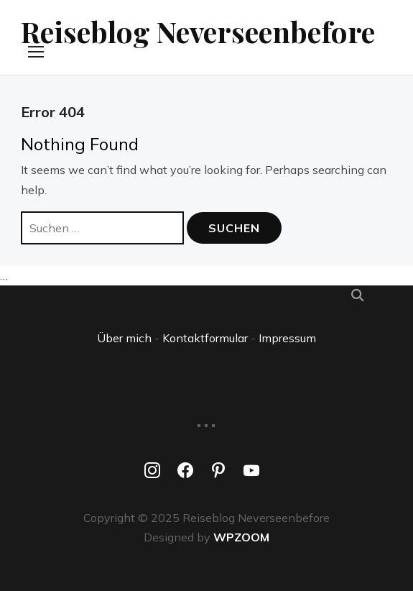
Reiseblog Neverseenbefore (198, 31)
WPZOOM (241, 537)
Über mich (124, 338)
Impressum (287, 338)
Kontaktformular (205, 338)
